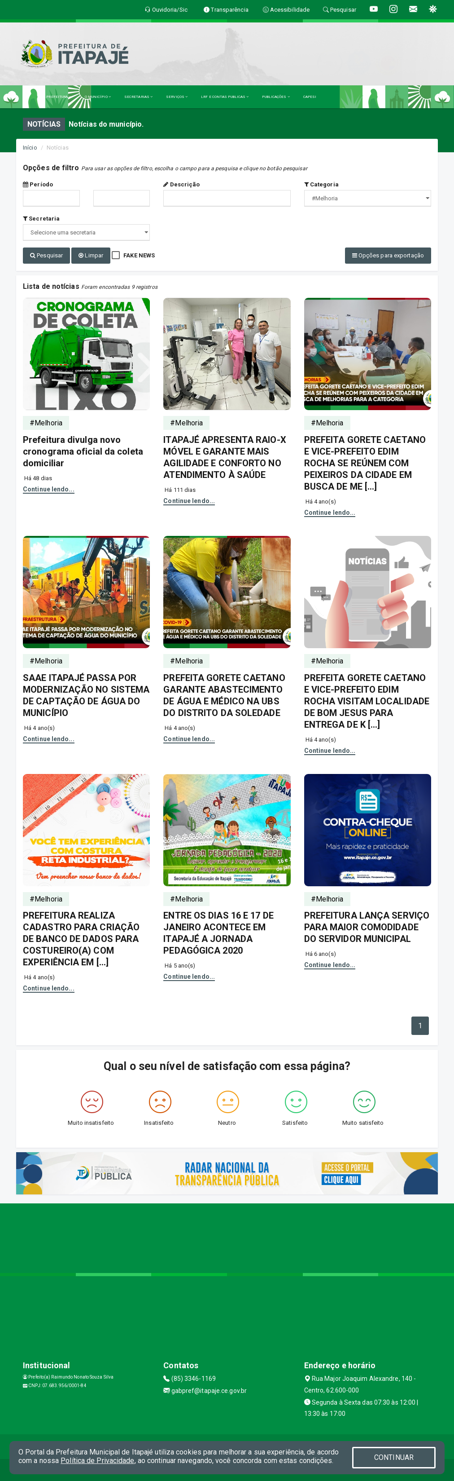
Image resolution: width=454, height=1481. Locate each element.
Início (30, 147)
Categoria (321, 184)
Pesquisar (46, 255)
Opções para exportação (388, 255)
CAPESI (310, 97)
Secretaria (41, 218)
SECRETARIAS (138, 97)
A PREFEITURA (57, 97)
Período (38, 184)
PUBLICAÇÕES (275, 97)
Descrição (181, 184)
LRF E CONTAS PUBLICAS (225, 97)
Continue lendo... (48, 488)
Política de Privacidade (97, 1460)
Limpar (91, 255)
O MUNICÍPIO (98, 97)
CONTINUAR (394, 1457)
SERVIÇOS (177, 97)
